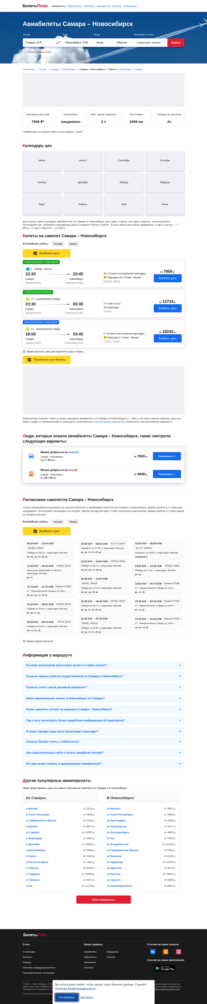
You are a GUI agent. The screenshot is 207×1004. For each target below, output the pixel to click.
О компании (29, 952)
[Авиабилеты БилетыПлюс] (35, 935)
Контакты (27, 957)
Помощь (27, 962)
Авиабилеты (58, 6)
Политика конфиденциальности (39, 967)
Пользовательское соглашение (39, 973)
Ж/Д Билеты (75, 6)
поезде (72, 470)
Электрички (130, 6)
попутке (73, 452)
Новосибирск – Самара (130, 69)
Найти (175, 42)
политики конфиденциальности (165, 989)
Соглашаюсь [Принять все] (67, 997)
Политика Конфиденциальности (75, 988)
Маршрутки (103, 6)
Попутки (117, 6)
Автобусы (89, 6)
